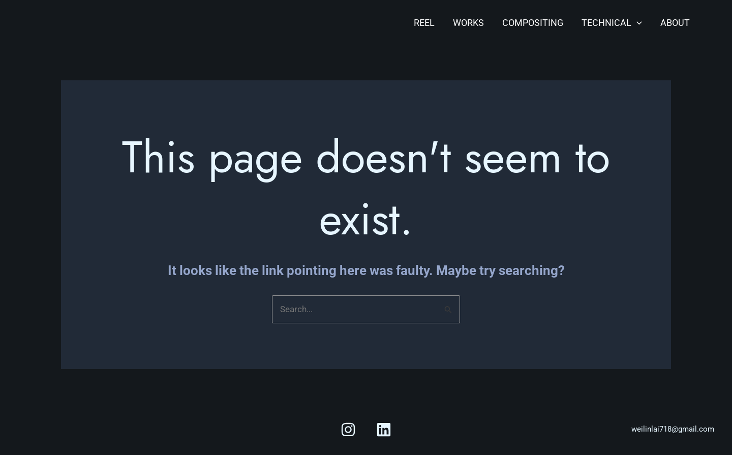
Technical (612, 23)
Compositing (532, 22)
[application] (636, 23)
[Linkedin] (383, 429)
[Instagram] (348, 429)
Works (468, 22)
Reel (424, 22)
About (675, 22)
